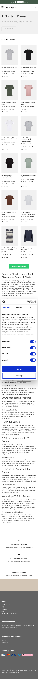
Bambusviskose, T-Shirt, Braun (9, 213)
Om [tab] (31, 307)
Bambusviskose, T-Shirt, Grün (9, 103)
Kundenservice (6, 605)
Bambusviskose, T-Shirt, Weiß (9, 138)
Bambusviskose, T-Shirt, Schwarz (28, 68)
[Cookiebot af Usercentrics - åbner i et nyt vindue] (27, 301)
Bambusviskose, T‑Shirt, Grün (28, 176)
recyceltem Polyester (16, 23)
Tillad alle (19, 369)
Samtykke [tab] (6, 307)
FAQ (2, 607)
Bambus (3, 23)
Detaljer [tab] (19, 307)
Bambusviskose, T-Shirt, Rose (28, 103)
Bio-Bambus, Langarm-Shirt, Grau (28, 248)
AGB (2, 611)
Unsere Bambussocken (24, 381)
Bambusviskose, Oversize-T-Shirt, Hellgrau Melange (26, 139)
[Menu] (2, 7)
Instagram (4, 642)
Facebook (4, 640)
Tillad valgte (19, 376)
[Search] (28, 7)
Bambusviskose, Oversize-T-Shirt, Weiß (28, 213)
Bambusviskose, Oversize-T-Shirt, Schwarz (6, 177)
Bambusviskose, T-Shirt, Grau (9, 68)
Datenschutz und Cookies (9, 613)
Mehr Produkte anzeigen (19, 266)
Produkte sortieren (8, 39)
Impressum (4, 609)
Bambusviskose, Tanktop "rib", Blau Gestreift (9, 248)
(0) (35, 7)
